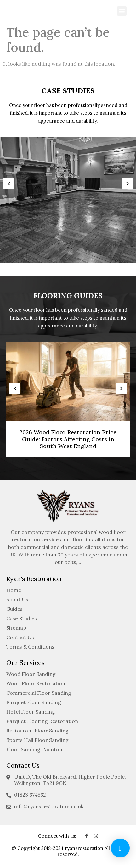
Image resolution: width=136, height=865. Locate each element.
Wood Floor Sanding (31, 674)
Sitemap (16, 628)
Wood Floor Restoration (35, 683)
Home (13, 590)
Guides (14, 609)
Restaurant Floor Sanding (37, 730)
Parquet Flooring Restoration (42, 721)
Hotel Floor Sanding (30, 712)
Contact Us (20, 637)
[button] (122, 11)
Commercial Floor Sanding (38, 693)
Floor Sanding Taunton (34, 749)
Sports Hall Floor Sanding (37, 740)
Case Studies (21, 618)
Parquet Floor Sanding (33, 702)
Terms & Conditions (30, 646)
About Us (17, 599)
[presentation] (8, 183)
